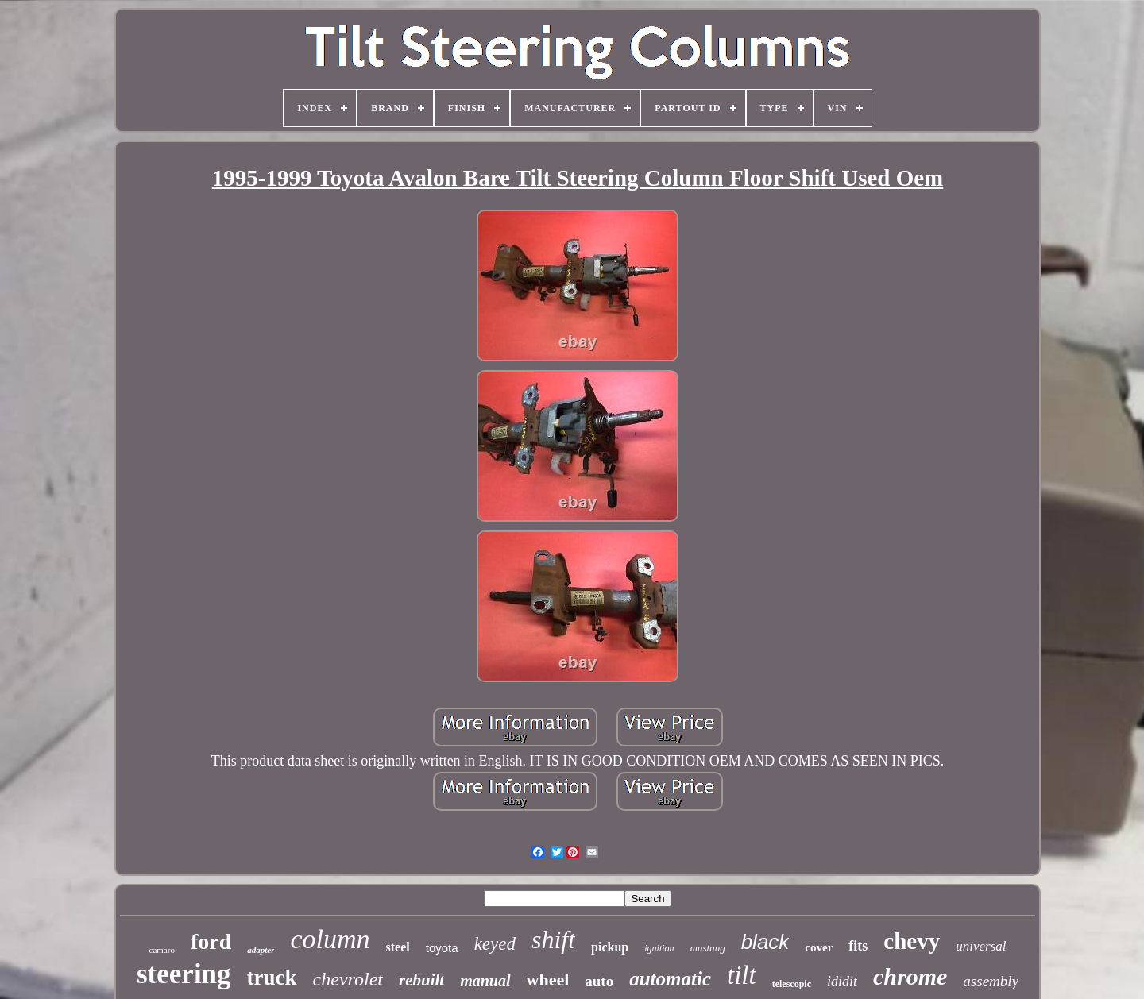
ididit (842, 981)
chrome (910, 976)
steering (184, 973)
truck (272, 977)
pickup (609, 947)
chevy (911, 941)
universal (981, 946)
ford (211, 941)
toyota (442, 948)
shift (553, 939)
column (329, 939)
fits (858, 946)
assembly (990, 981)
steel (398, 947)
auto (599, 981)
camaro (162, 950)
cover (819, 947)
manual (485, 980)
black (765, 942)
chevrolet (348, 979)
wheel (548, 979)
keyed (495, 944)
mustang (707, 948)
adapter (260, 950)
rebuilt (421, 979)
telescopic (791, 983)
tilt (741, 975)
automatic (670, 978)
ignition (659, 948)
